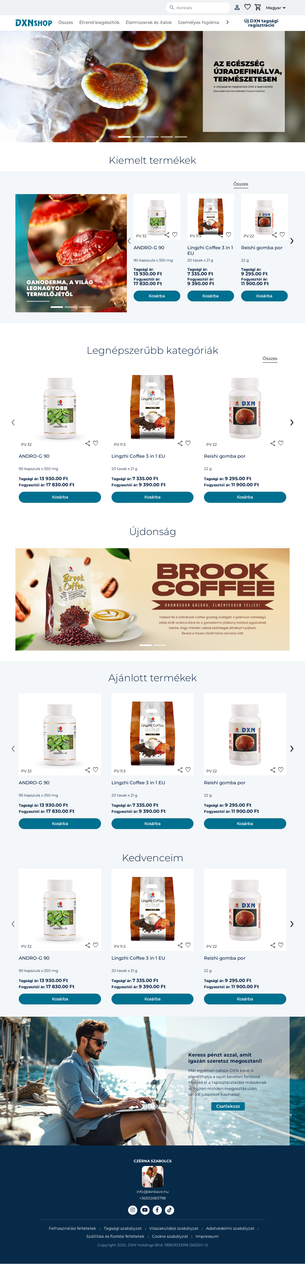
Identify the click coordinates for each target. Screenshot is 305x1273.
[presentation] (129, 239)
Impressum (207, 1236)
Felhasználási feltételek (73, 1228)
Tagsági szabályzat (123, 1228)
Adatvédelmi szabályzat (230, 1228)
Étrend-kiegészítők (99, 22)
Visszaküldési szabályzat (173, 1228)
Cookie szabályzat (170, 1236)
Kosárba (157, 295)
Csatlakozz (228, 1106)
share (167, 235)
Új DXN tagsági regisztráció (261, 23)
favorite (175, 235)
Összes (65, 22)
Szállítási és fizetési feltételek (115, 1236)
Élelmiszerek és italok (149, 22)
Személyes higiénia (198, 22)
